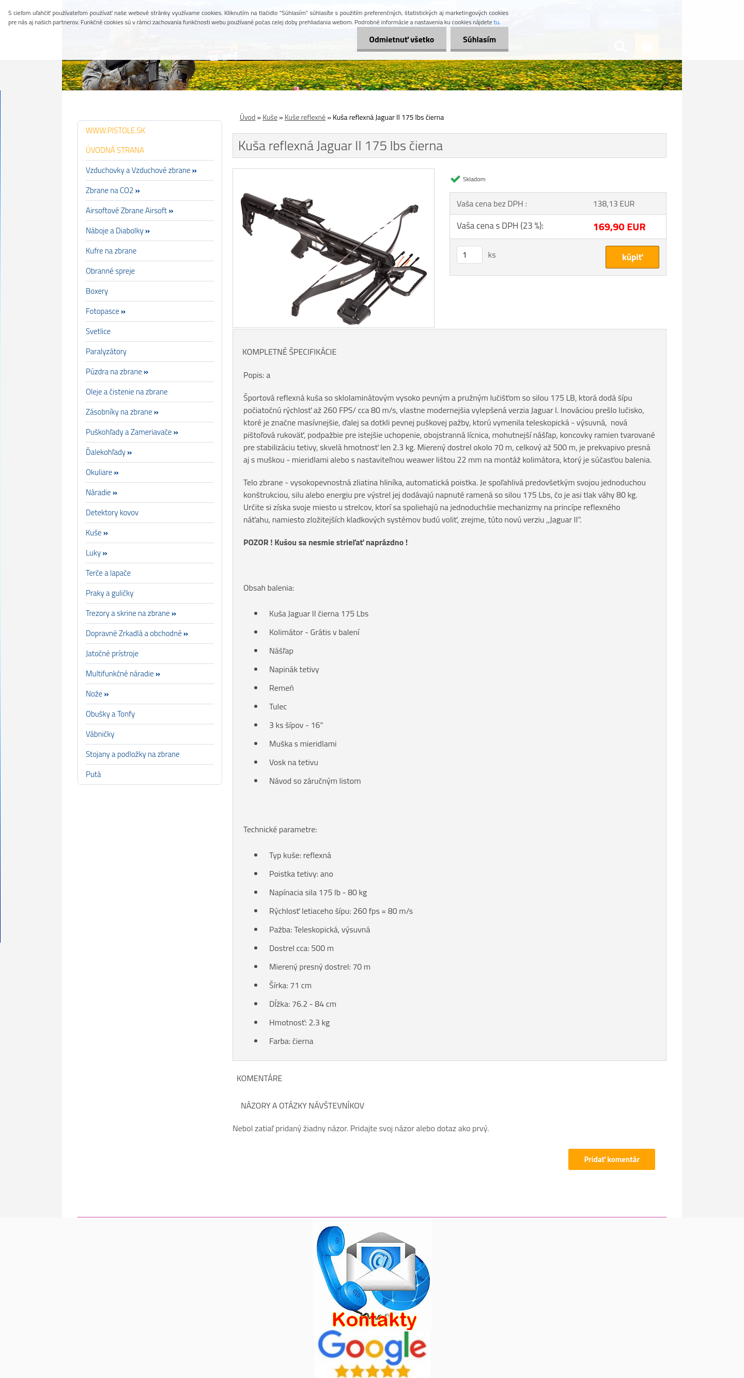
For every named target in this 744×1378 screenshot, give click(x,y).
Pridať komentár (612, 1159)
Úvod (247, 117)
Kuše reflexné (305, 117)
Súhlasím (478, 39)
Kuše (269, 117)
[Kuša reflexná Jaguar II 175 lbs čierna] (333, 173)
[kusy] (470, 255)
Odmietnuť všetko (399, 39)
